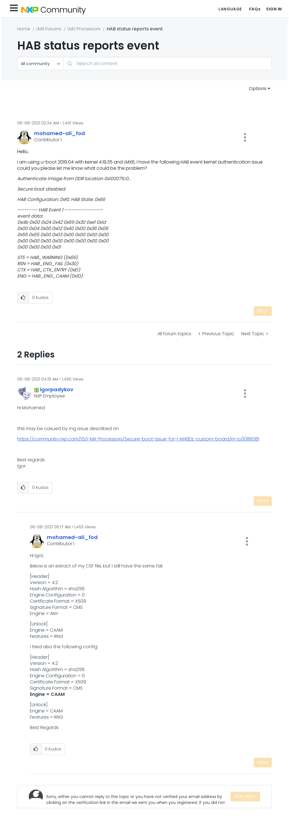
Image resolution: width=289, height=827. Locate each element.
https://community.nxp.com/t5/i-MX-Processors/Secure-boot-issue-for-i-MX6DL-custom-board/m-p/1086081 (138, 439)
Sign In (274, 9)
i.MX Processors (83, 29)
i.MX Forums (48, 29)
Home (23, 29)
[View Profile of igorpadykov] (56, 389)
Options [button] (257, 88)
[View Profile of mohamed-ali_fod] (59, 133)
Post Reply (245, 796)
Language (230, 9)
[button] (245, 137)
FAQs (254, 9)
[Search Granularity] (40, 63)
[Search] (167, 63)
